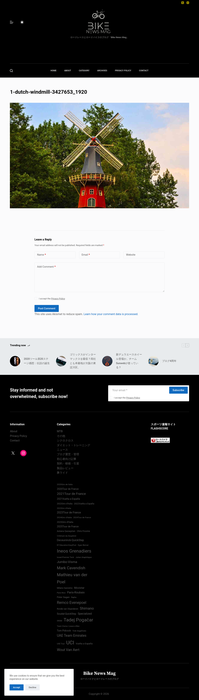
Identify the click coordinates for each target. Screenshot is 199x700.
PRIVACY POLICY (123, 70)
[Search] (11, 70)
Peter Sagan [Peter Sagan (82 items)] (63, 597)
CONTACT (143, 70)
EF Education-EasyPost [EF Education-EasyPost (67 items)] (66, 545)
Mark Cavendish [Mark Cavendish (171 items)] (71, 568)
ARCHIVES (102, 70)
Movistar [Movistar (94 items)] (79, 587)
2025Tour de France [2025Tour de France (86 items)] (68, 526)
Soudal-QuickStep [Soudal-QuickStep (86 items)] (66, 613)
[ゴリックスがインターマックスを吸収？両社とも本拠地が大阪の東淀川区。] (61, 361)
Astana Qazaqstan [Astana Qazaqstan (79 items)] (66, 531)
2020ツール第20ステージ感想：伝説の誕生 (37, 361)
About (13, 431)
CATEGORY (84, 70)
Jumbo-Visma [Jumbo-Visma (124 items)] (67, 562)
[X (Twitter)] (182, 2)
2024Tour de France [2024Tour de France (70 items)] (82, 517)
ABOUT (67, 70)
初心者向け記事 (66, 459)
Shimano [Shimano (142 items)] (87, 608)
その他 (61, 436)
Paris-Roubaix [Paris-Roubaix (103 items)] (76, 592)
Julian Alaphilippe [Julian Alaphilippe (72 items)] (84, 557)
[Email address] (138, 390)
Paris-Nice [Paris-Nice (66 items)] (61, 593)
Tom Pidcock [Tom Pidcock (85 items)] (64, 630)
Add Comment (46, 267)
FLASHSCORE (159, 428)
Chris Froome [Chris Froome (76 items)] (83, 531)
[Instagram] (188, 2)
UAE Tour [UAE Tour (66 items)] (61, 644)
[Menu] (11, 22)
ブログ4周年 (169, 361)
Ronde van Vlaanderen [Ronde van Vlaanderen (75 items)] (67, 609)
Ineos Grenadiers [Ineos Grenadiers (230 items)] (74, 551)
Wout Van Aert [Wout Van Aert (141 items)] (68, 650)
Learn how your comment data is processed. (111, 314)
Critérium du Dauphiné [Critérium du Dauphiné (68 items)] (66, 536)
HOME (54, 70)
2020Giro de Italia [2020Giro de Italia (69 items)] (64, 484)
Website (130, 254)
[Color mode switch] (22, 22)
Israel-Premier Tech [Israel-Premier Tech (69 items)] (65, 557)
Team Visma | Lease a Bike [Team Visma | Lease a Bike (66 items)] (68, 626)
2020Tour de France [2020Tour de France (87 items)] (68, 489)
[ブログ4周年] (153, 361)
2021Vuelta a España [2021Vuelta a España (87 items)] (68, 498)
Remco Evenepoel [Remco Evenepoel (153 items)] (71, 602)
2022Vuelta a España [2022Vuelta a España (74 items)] (84, 503)
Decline (32, 687)
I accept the (52, 298)
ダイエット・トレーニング (73, 445)
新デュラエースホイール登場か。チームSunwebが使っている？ (129, 361)
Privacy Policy (58, 298)
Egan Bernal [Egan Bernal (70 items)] (83, 545)
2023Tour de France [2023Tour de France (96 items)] (69, 512)
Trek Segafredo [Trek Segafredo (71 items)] (79, 631)
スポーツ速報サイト (163, 424)
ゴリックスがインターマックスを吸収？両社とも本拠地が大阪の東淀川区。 (83, 361)
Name (41, 255)
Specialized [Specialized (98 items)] (85, 613)
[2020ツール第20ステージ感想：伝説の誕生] (15, 361)
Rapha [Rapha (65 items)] (73, 597)
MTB (60, 431)
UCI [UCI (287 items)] (70, 643)
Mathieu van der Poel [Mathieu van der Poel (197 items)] (72, 578)
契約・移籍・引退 (68, 463)
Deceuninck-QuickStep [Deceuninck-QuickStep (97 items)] (70, 540)
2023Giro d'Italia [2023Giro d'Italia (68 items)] (64, 508)
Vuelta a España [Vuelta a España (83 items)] (84, 643)
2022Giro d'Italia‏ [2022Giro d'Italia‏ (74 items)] (64, 503)
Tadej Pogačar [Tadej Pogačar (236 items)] (78, 620)
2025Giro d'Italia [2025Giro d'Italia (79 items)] (65, 522)
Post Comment (46, 308)
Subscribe (178, 390)
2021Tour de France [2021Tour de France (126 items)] (71, 494)
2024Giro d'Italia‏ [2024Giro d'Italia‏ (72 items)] (64, 517)
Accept (16, 687)
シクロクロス (65, 440)
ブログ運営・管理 (68, 454)
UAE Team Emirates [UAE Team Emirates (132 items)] (71, 636)
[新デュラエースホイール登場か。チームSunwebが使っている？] (107, 361)
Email (86, 255)
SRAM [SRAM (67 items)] (59, 621)
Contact (15, 440)
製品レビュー (65, 468)
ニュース (62, 449)
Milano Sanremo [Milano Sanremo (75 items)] (64, 588)
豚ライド (62, 472)
